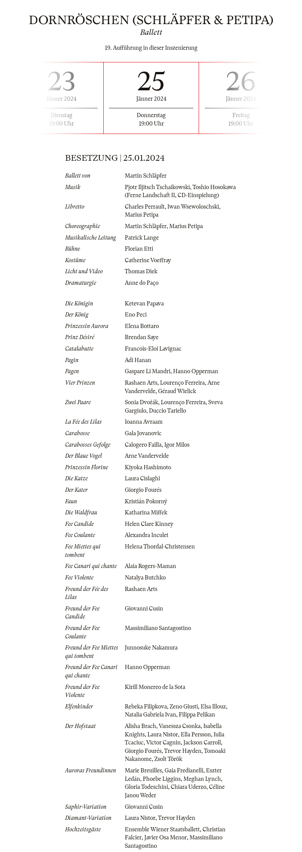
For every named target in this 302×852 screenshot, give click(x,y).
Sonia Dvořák (141, 402)
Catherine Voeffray (148, 260)
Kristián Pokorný (146, 501)
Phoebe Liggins (162, 779)
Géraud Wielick (177, 391)
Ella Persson (196, 734)
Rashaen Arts (141, 383)
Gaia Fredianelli (184, 770)
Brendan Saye (141, 337)
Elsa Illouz (213, 706)
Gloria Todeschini (146, 787)
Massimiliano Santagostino (158, 628)
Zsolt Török (168, 759)
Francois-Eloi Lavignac (153, 349)
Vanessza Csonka (180, 726)
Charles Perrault (145, 207)
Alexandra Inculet (146, 535)
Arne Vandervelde (147, 456)
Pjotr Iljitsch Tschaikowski (157, 187)
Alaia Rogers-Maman (150, 566)
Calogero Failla (143, 445)
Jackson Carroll (202, 742)
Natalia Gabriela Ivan (150, 715)
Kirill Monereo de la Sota (155, 687)
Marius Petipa (141, 215)
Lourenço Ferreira (182, 383)
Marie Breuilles (143, 770)
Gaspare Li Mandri (147, 371)
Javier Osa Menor (165, 837)
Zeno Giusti (184, 706)
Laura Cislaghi (142, 478)
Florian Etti (139, 249)
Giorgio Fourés (143, 490)
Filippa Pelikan (197, 715)
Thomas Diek (141, 271)
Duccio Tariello (167, 411)
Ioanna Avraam (144, 422)
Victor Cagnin (163, 742)
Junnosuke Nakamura (151, 648)
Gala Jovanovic (143, 433)
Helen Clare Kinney (149, 524)
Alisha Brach (140, 726)
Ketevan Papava (144, 303)
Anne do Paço (141, 283)
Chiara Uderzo (188, 787)
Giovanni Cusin (144, 609)
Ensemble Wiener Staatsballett (162, 829)
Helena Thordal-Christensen (160, 547)
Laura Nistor (162, 734)
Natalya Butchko (145, 578)
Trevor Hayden (182, 751)
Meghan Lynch (202, 779)
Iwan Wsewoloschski (193, 207)
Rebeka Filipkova (146, 706)
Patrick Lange (142, 238)
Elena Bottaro (142, 326)
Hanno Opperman (195, 371)
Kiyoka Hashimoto (148, 467)
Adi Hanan (138, 360)
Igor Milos (176, 445)
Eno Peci (136, 315)
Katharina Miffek (146, 512)
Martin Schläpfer (146, 176)
